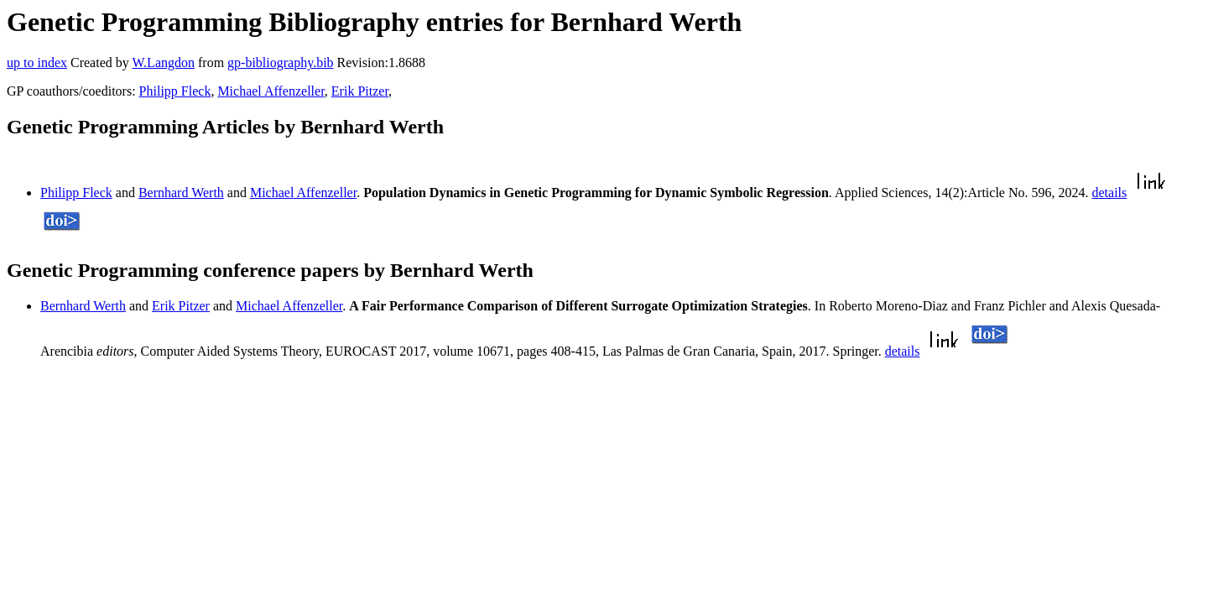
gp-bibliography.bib (280, 62)
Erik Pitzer (359, 91)
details (1109, 192)
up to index (37, 62)
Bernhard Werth (181, 192)
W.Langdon (163, 62)
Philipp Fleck (175, 91)
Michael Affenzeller (270, 91)
